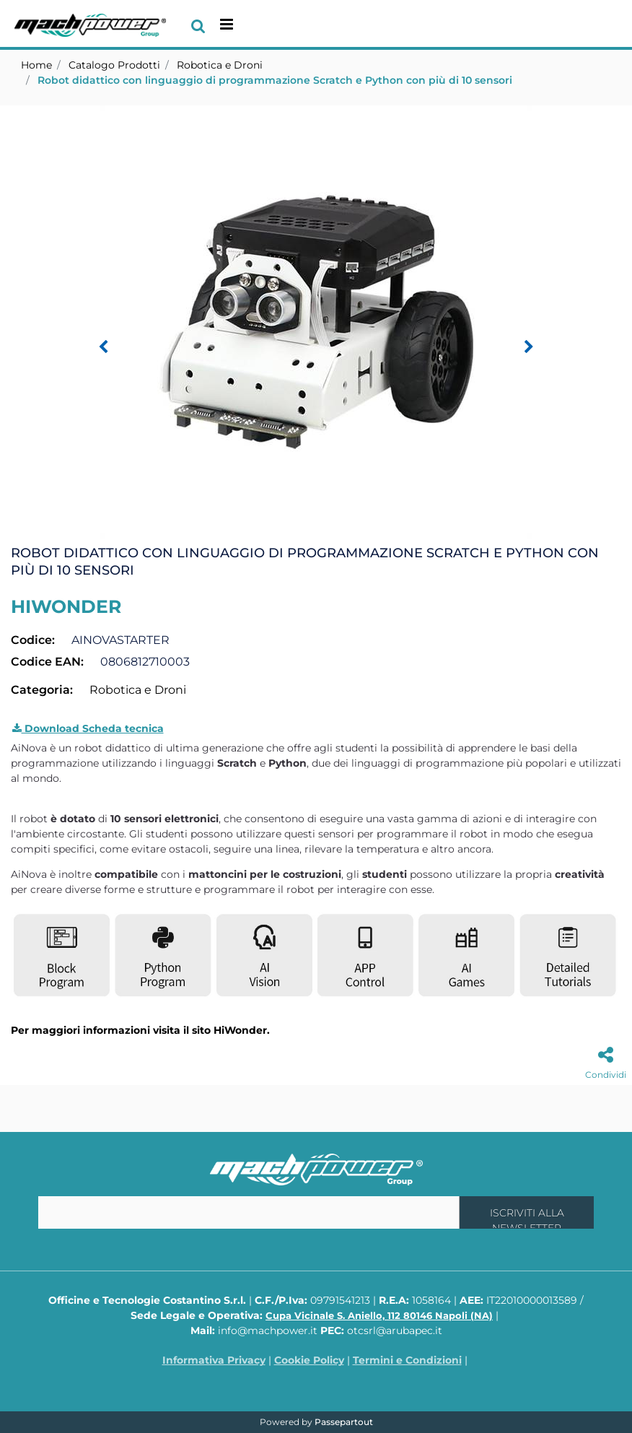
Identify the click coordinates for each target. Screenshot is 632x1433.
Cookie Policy (309, 1360)
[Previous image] (103, 347)
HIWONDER (66, 606)
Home (36, 64)
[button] (316, 321)
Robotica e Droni (220, 64)
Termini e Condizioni (407, 1360)
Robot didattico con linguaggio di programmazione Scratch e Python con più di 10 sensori (275, 80)
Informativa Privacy (213, 1360)
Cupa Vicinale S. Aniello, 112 (379, 1315)
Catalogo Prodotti (114, 64)
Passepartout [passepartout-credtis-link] (344, 1421)
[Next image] (529, 347)
